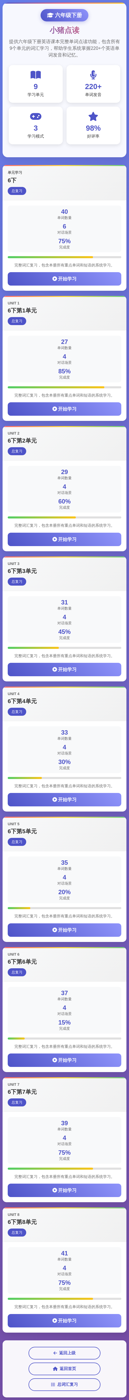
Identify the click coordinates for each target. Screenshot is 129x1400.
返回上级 (64, 1353)
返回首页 (64, 1368)
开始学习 (64, 279)
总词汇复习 (64, 1384)
